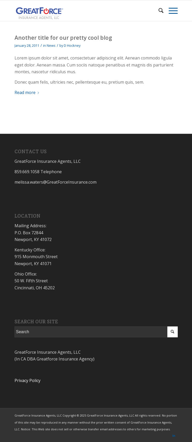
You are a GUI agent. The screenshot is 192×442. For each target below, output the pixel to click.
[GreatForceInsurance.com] (80, 10)
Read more (28, 92)
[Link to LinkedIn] (174, 435)
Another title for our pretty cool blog (63, 37)
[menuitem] (158, 10)
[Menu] (170, 10)
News (51, 45)
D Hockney (72, 45)
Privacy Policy (27, 380)
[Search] (158, 10)
